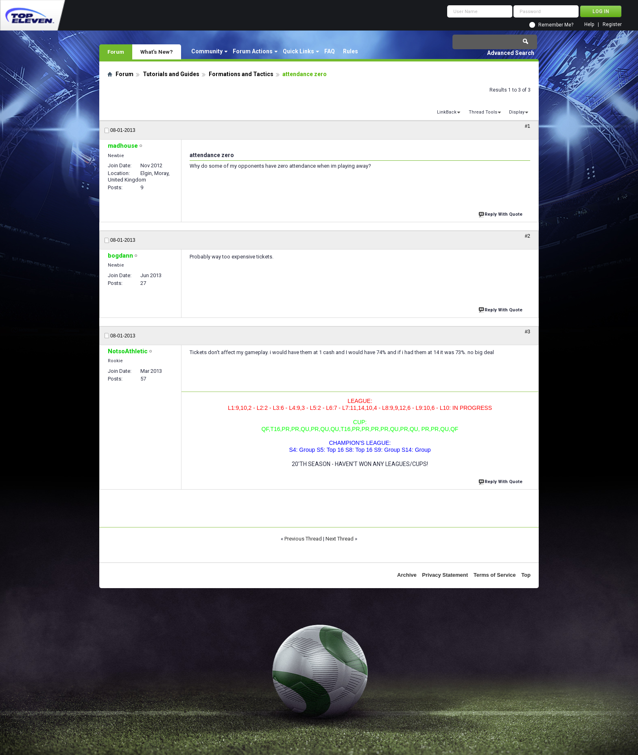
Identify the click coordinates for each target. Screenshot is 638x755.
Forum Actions (253, 51)
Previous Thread (303, 539)
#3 (527, 332)
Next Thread (340, 539)
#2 (527, 236)
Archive (407, 575)
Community (207, 51)
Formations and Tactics (241, 74)
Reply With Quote (501, 213)
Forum (115, 51)
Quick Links (298, 51)
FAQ (329, 51)
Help (589, 24)
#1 (527, 126)
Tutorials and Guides (171, 74)
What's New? (156, 51)
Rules (350, 51)
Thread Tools (483, 112)
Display (516, 112)
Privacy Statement (445, 575)
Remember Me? (555, 25)
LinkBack (447, 112)
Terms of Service (495, 575)
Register (612, 24)
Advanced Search (510, 53)
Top (526, 575)
